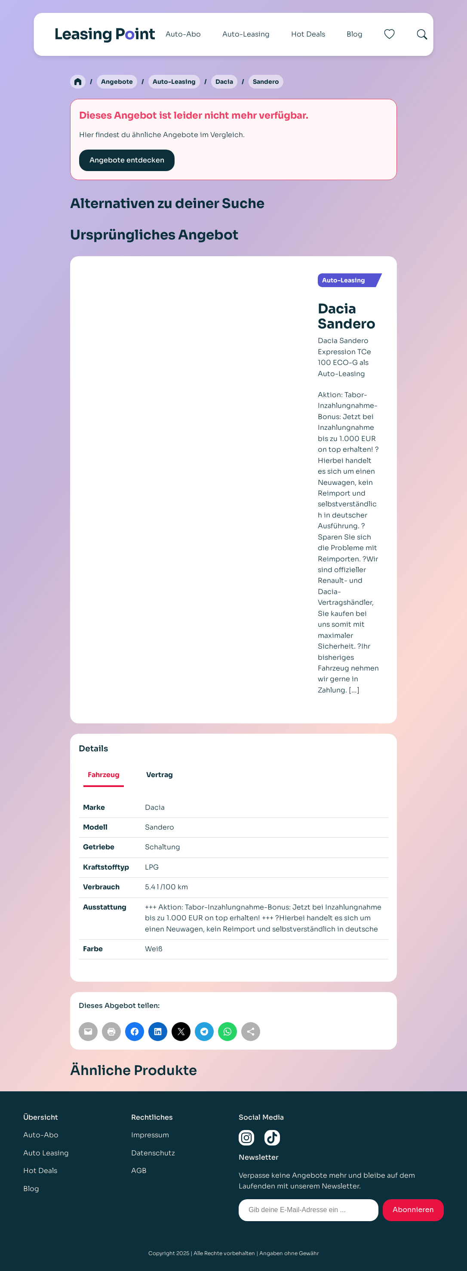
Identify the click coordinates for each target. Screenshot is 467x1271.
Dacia (224, 82)
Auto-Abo (183, 34)
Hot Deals (308, 34)
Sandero (266, 82)
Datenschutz (153, 1153)
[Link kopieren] (250, 1031)
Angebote (117, 82)
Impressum (150, 1135)
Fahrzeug (104, 775)
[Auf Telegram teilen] (204, 1031)
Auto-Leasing (246, 34)
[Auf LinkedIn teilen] (157, 1031)
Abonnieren (413, 1209)
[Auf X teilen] (181, 1031)
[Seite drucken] (111, 1031)
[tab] (104, 776)
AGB (139, 1171)
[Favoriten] (389, 34)
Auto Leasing (46, 1153)
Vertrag (159, 775)
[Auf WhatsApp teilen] (227, 1031)
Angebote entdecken (126, 160)
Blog (355, 34)
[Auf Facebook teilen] (134, 1031)
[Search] (422, 34)
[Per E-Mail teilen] (88, 1031)
